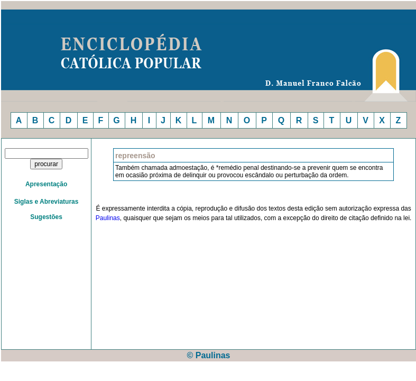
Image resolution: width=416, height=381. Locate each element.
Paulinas (108, 218)
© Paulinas (208, 355)
